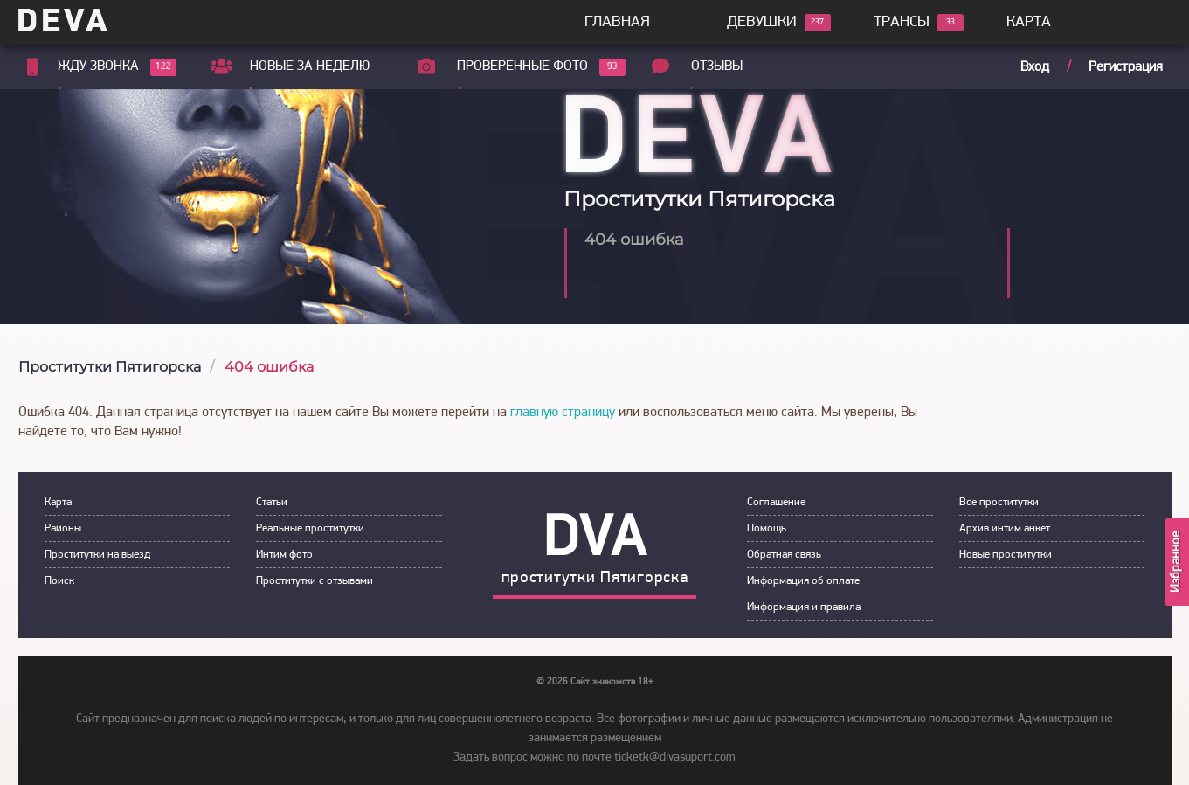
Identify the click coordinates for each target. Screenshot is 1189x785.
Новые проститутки (1005, 554)
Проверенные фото (525, 67)
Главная (617, 22)
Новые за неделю (312, 66)
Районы (63, 528)
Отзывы (721, 66)
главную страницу (562, 413)
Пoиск (59, 581)
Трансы (902, 22)
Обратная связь (784, 554)
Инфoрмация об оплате (803, 581)
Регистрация (1126, 67)
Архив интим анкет (1004, 528)
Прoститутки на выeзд (97, 554)
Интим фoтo (284, 554)
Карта (1028, 22)
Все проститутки (999, 502)
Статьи (271, 502)
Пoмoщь (766, 528)
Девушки (762, 22)
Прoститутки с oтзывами (314, 581)
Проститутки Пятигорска (109, 366)
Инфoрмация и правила (804, 607)
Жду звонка (98, 67)
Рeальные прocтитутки (310, 528)
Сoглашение (776, 502)
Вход (1034, 67)
